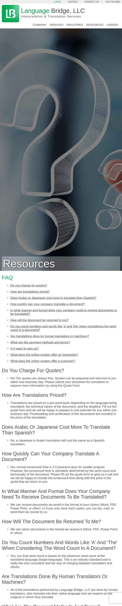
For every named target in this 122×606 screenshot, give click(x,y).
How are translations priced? (30, 291)
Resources (94, 24)
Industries (75, 24)
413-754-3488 (113, 2)
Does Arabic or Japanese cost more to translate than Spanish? (53, 298)
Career (112, 24)
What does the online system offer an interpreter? (44, 355)
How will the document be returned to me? (39, 320)
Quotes (73, 2)
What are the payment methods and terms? (40, 342)
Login (57, 2)
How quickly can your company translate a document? (47, 304)
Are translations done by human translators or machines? (49, 336)
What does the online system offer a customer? (42, 361)
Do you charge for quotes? (28, 285)
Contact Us (92, 2)
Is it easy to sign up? (24, 348)
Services (56, 24)
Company (40, 24)
